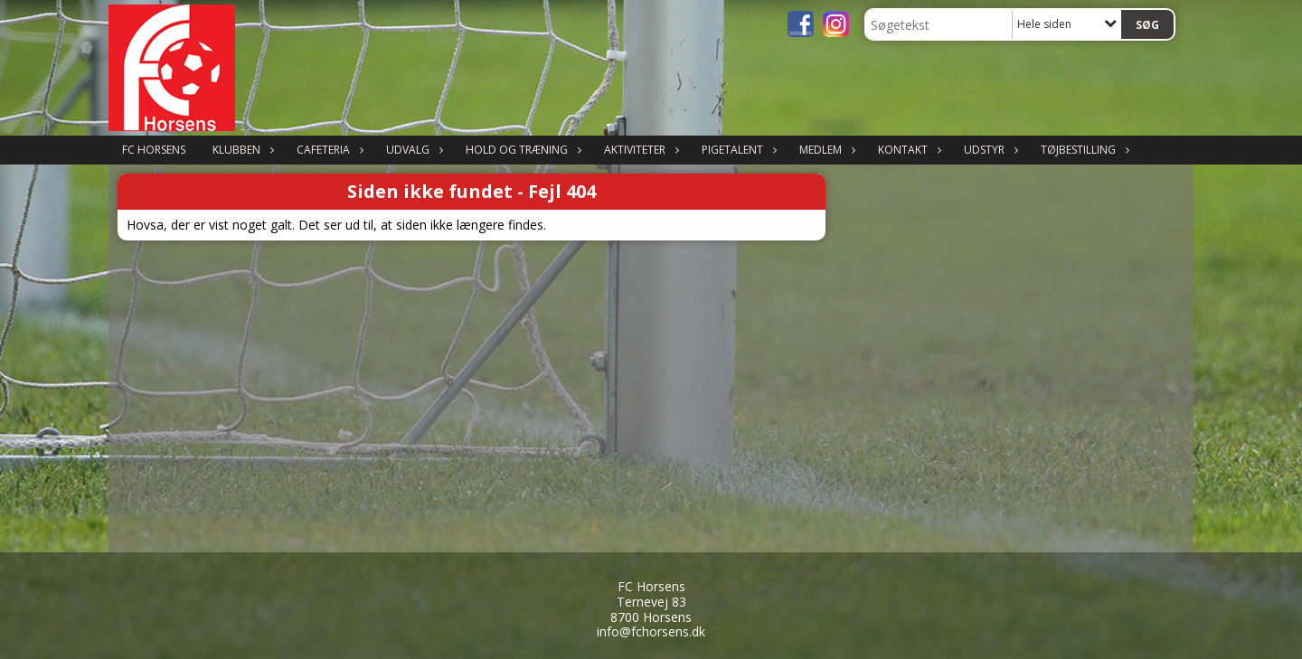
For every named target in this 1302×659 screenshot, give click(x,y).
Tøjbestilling (1083, 149)
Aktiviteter (639, 149)
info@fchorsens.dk (651, 631)
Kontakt (907, 149)
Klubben (240, 149)
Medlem (825, 149)
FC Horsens (153, 149)
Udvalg (412, 149)
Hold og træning (521, 149)
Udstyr (989, 149)
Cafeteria (328, 149)
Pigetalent (737, 149)
